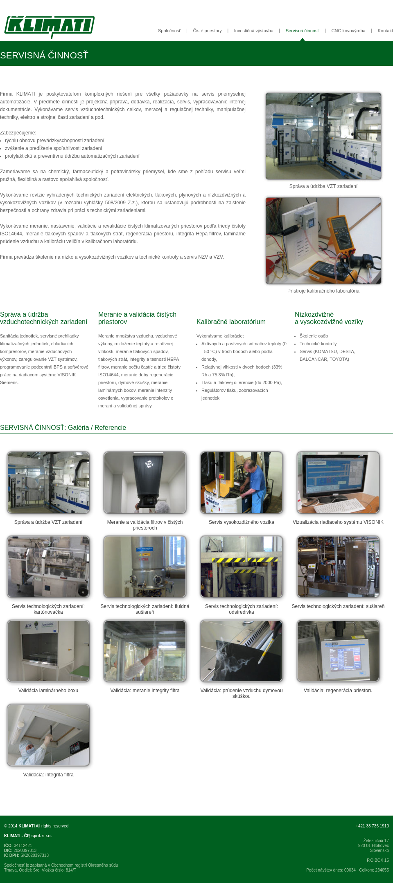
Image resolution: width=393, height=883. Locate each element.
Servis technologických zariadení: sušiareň (338, 570)
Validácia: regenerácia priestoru (338, 655)
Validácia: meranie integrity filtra (145, 655)
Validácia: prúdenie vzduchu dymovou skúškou (241, 658)
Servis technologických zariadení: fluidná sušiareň (145, 573)
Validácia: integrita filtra (48, 739)
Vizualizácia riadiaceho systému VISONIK (338, 486)
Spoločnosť (169, 30)
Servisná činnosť (302, 30)
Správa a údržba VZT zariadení (48, 486)
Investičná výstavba (253, 30)
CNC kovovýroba (349, 30)
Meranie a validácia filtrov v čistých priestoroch (145, 489)
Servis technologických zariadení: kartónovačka (48, 573)
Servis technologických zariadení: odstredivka (241, 573)
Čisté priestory (207, 30)
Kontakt (385, 30)
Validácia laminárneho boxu (48, 655)
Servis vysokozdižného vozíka (241, 486)
